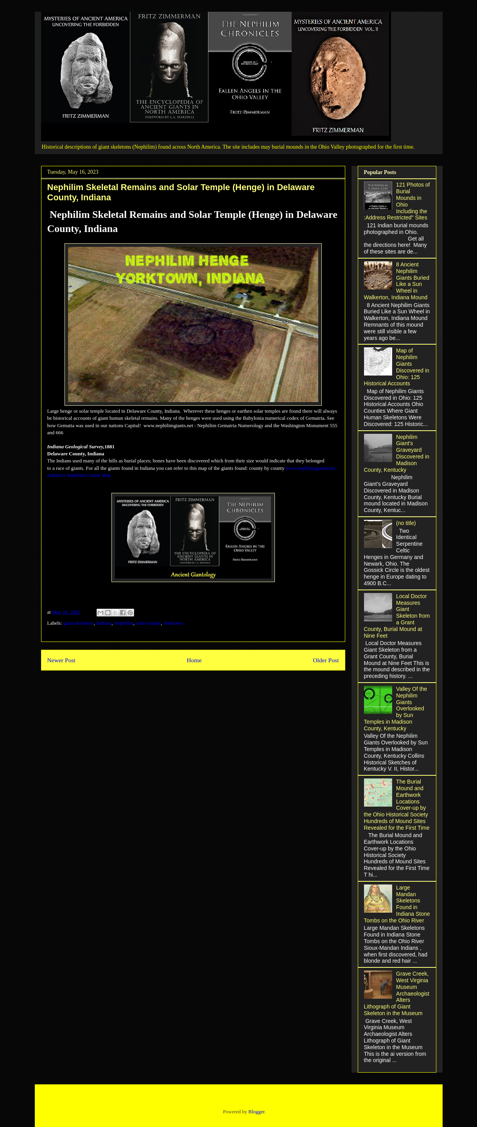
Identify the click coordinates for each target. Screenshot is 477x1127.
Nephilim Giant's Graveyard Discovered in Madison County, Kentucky (396, 453)
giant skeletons (78, 623)
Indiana (103, 623)
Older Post (326, 660)
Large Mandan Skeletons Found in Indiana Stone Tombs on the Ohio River (397, 904)
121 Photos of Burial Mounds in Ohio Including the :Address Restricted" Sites (397, 201)
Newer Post (61, 660)
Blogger (256, 1111)
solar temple (148, 623)
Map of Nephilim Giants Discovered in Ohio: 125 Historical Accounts (396, 366)
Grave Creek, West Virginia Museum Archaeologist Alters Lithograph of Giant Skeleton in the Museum (396, 993)
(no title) (406, 523)
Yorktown (173, 623)
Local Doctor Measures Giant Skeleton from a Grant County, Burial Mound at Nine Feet (397, 616)
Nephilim (123, 623)
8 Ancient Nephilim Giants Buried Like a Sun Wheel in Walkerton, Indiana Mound (396, 280)
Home (193, 660)
